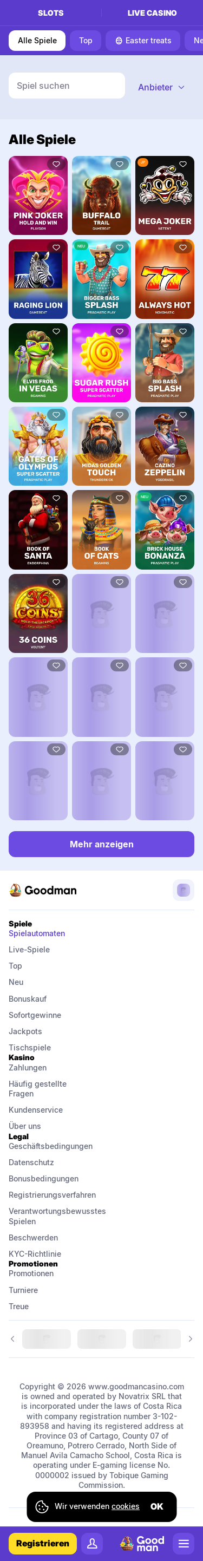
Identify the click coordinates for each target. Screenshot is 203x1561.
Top (15, 965)
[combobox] (161, 87)
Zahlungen (28, 1067)
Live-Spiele (29, 949)
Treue (19, 1306)
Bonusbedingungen (43, 1178)
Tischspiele (30, 1047)
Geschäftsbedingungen (51, 1146)
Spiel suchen (43, 85)
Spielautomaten (37, 933)
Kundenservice (36, 1109)
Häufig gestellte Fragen (39, 1088)
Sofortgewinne (35, 1015)
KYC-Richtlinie (35, 1253)
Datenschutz (31, 1162)
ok (156, 1506)
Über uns (25, 1126)
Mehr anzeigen (102, 844)
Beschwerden (33, 1237)
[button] (162, 87)
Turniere (23, 1290)
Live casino (152, 12)
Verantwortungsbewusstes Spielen (51, 1215)
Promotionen (31, 1273)
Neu (16, 982)
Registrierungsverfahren (51, 1194)
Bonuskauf (28, 998)
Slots (51, 12)
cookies (126, 1506)
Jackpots (25, 1031)
